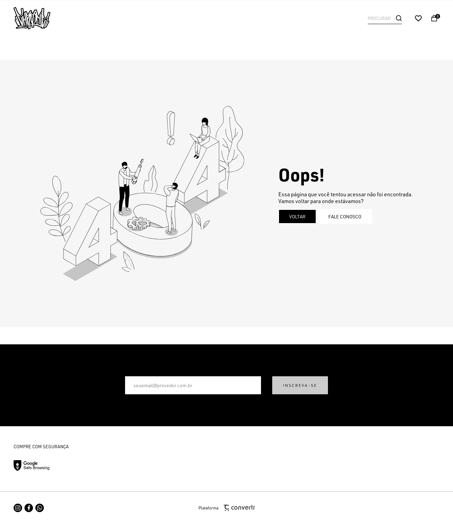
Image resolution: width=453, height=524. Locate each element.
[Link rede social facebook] (28, 508)
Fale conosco (344, 216)
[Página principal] (58, 18)
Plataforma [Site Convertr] (227, 508)
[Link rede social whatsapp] (39, 508)
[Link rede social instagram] (18, 508)
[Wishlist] (418, 18)
